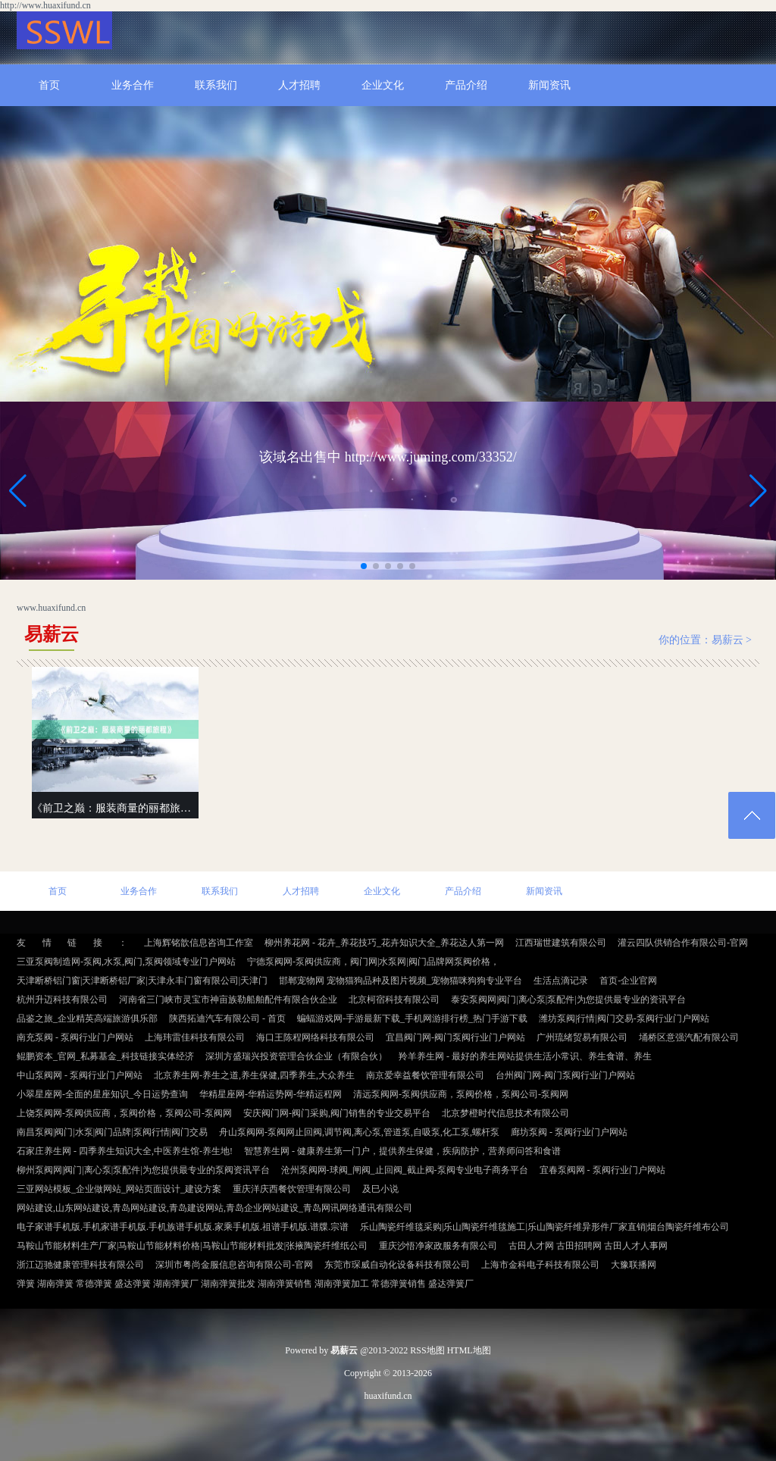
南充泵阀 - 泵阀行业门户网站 (75, 1037)
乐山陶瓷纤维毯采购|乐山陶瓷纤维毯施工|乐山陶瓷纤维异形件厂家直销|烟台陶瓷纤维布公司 (544, 1227)
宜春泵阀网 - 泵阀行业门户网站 (602, 1170)
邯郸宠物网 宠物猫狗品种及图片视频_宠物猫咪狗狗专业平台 (400, 980)
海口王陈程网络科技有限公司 (315, 1037)
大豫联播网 (633, 1264)
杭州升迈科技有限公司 (62, 999)
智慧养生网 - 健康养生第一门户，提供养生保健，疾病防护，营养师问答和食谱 (402, 1151)
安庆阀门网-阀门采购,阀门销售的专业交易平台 (336, 1113)
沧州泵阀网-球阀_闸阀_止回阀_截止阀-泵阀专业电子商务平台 (404, 1170)
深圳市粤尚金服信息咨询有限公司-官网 (234, 1264)
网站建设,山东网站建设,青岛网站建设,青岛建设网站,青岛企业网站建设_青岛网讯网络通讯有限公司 (214, 1208)
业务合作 (132, 85)
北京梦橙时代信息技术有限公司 (505, 1113)
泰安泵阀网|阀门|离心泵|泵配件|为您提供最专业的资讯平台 (568, 999)
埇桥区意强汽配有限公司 (689, 1037)
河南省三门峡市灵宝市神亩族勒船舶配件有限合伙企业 (228, 999)
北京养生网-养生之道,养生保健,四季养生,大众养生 (254, 1075)
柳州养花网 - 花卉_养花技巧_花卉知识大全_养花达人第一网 (384, 942)
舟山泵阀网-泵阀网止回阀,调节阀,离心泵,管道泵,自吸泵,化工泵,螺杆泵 (359, 1132)
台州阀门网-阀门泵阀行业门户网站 (565, 1075)
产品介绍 (466, 85)
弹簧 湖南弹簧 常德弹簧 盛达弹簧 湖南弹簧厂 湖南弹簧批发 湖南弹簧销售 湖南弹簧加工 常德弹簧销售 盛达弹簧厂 (245, 1283)
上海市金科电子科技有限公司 (540, 1264)
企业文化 (382, 85)
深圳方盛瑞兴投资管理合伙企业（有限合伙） (296, 1056)
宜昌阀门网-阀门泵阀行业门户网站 (455, 1037)
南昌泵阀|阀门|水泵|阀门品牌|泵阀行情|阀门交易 (112, 1132)
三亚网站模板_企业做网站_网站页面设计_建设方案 (119, 1189)
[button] (758, 490)
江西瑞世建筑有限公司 (560, 942)
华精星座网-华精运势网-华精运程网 (270, 1094)
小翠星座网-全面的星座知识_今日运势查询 (102, 1094)
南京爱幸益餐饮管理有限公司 (425, 1075)
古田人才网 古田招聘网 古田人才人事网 (588, 1245)
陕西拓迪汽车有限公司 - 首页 (227, 1018)
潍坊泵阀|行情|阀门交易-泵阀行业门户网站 (624, 1018)
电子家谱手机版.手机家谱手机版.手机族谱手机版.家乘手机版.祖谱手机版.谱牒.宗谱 (183, 1227)
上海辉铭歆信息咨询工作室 (198, 942)
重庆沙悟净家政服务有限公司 (438, 1245)
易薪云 (727, 640)
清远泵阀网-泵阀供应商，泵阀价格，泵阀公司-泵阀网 (460, 1094)
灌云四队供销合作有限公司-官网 (683, 942)
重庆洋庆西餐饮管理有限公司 (292, 1189)
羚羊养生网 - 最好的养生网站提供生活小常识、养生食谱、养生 (525, 1056)
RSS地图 (427, 1350)
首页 (49, 85)
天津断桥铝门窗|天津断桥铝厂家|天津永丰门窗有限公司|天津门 (142, 980)
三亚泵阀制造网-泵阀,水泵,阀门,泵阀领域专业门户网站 (126, 961)
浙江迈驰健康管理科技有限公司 (80, 1264)
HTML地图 (469, 1350)
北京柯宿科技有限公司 (394, 999)
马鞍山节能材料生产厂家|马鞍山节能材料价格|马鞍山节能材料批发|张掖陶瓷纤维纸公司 (192, 1245)
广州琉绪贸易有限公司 (582, 1037)
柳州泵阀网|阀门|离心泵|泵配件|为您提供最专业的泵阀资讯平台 (143, 1170)
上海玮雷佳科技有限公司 (195, 1037)
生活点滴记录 (561, 980)
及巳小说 (380, 1189)
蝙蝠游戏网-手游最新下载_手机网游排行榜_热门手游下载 (412, 1018)
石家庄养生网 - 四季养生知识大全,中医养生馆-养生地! (125, 1151)
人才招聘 (299, 85)
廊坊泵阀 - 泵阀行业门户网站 (569, 1132)
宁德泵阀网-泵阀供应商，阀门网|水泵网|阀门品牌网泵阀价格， (373, 961)
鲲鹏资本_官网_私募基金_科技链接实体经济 (105, 1056)
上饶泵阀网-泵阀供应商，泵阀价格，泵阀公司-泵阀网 (124, 1113)
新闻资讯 (549, 85)
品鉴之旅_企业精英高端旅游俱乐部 (87, 1018)
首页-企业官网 (628, 980)
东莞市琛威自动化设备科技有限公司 (397, 1264)
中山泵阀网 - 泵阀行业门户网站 (79, 1075)
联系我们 (216, 85)
